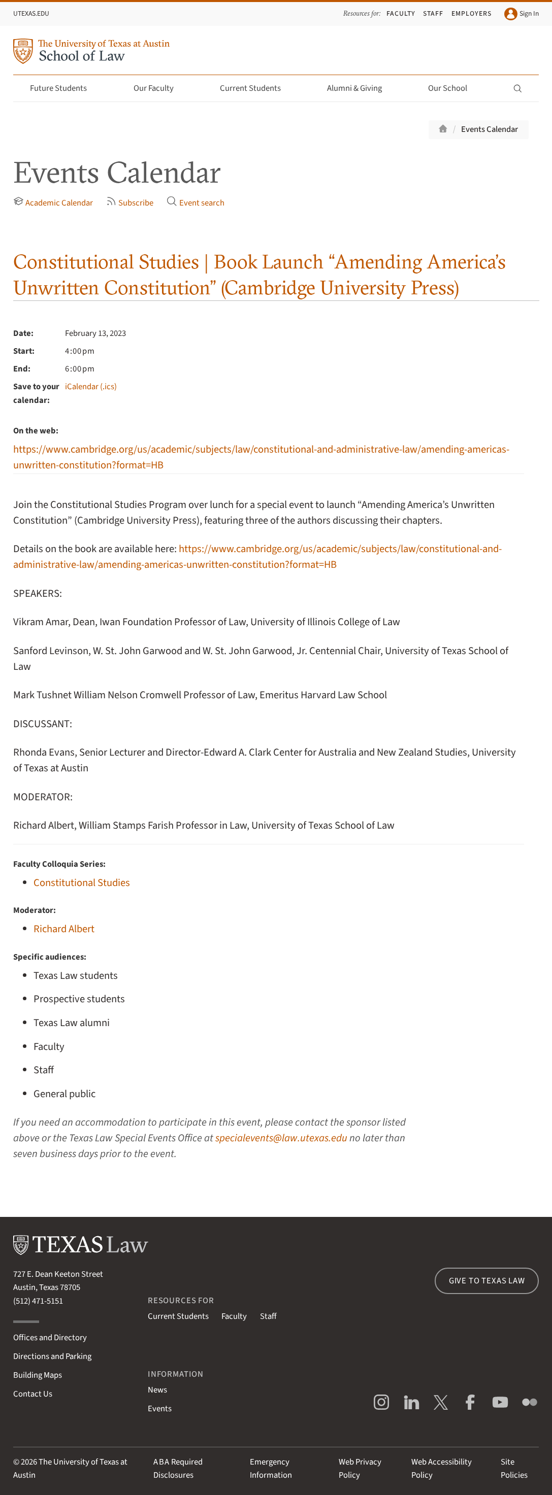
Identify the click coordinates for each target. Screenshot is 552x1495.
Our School (453, 88)
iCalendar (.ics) (91, 387)
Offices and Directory (50, 1338)
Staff (433, 13)
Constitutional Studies (82, 882)
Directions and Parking (52, 1356)
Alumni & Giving (360, 88)
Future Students (64, 88)
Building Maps (37, 1375)
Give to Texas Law (487, 1281)
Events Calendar (489, 129)
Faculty (400, 13)
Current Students (256, 88)
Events (160, 1409)
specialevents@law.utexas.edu (281, 1138)
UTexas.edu (31, 13)
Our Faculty (159, 88)
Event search (195, 202)
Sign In (521, 14)
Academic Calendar (53, 202)
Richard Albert (64, 929)
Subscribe (130, 202)
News (157, 1390)
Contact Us (32, 1394)
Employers (471, 13)
